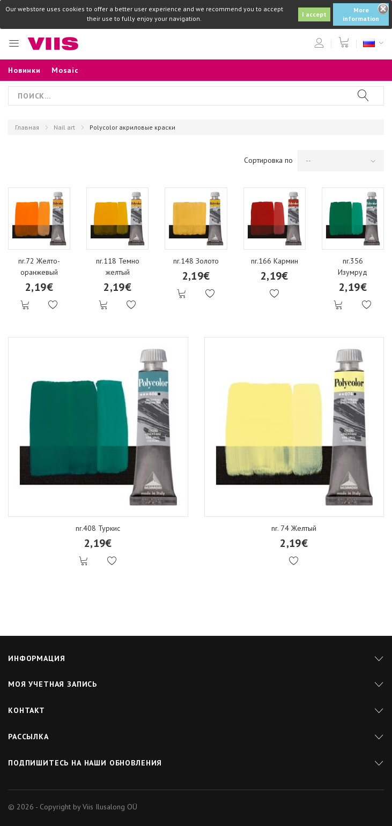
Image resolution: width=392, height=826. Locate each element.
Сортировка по (268, 160)
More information (361, 14)
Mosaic (65, 70)
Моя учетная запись (52, 684)
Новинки (24, 70)
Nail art (64, 127)
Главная (27, 127)
